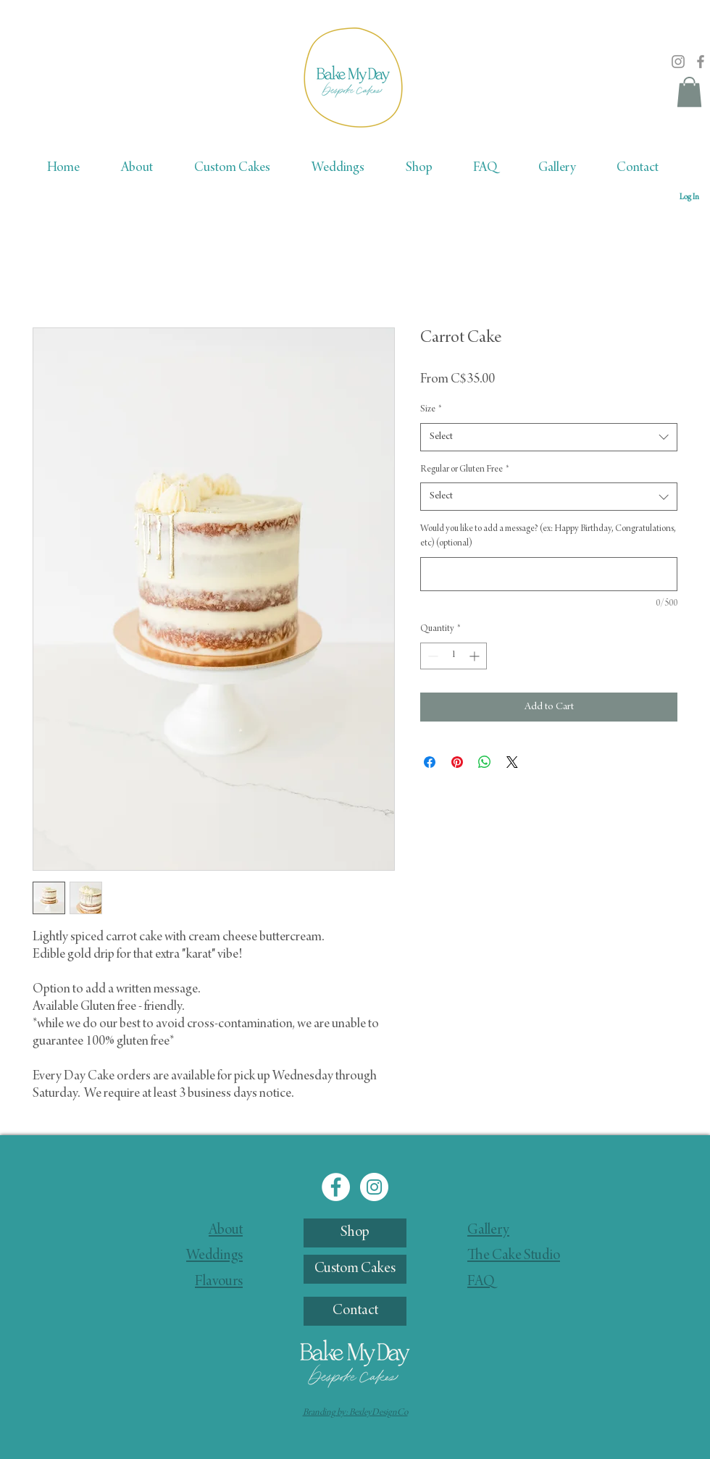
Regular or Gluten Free (464, 469)
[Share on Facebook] (429, 762)
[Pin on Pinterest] (457, 762)
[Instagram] (678, 61)
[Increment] (476, 656)
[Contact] (355, 1311)
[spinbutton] (453, 656)
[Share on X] (512, 762)
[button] (689, 92)
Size (430, 409)
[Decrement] (431, 656)
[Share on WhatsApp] (484, 762)
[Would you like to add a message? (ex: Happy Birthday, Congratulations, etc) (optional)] (549, 574)
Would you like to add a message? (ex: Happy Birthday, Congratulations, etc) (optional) (548, 536)
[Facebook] (700, 61)
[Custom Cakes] (355, 1269)
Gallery (488, 1231)
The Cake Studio (513, 1256)
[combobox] (548, 437)
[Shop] (355, 1232)
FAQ (481, 1282)
